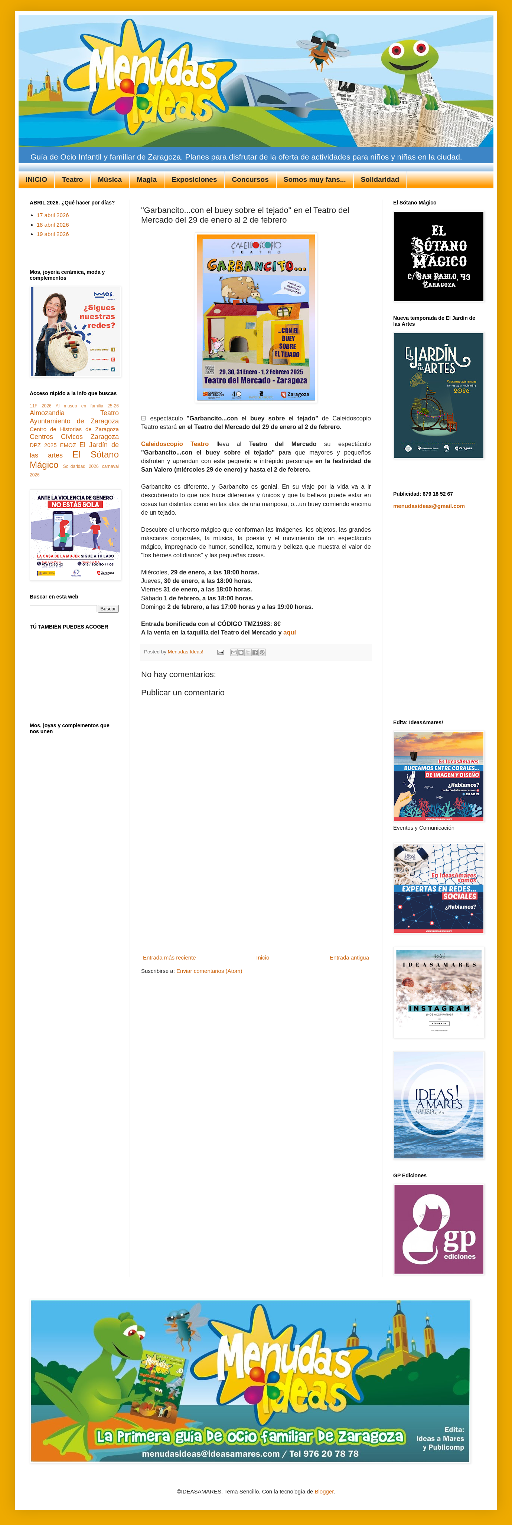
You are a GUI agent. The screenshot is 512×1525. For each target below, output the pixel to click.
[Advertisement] (256, 905)
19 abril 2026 (53, 234)
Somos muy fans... (315, 179)
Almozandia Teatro (74, 413)
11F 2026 (41, 406)
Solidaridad (380, 179)
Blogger (323, 1491)
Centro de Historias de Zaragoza (74, 429)
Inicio (262, 957)
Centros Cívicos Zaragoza (74, 436)
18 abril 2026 (53, 225)
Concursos (250, 179)
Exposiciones (194, 179)
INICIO (36, 179)
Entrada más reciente (169, 957)
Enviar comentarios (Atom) (209, 971)
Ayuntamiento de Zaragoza (74, 421)
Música (110, 179)
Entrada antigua (349, 957)
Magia (147, 179)
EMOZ (68, 445)
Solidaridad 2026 (81, 466)
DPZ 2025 (43, 445)
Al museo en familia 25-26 (87, 406)
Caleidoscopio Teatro (175, 443)
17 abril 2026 (53, 215)
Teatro (72, 179)
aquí (289, 632)
